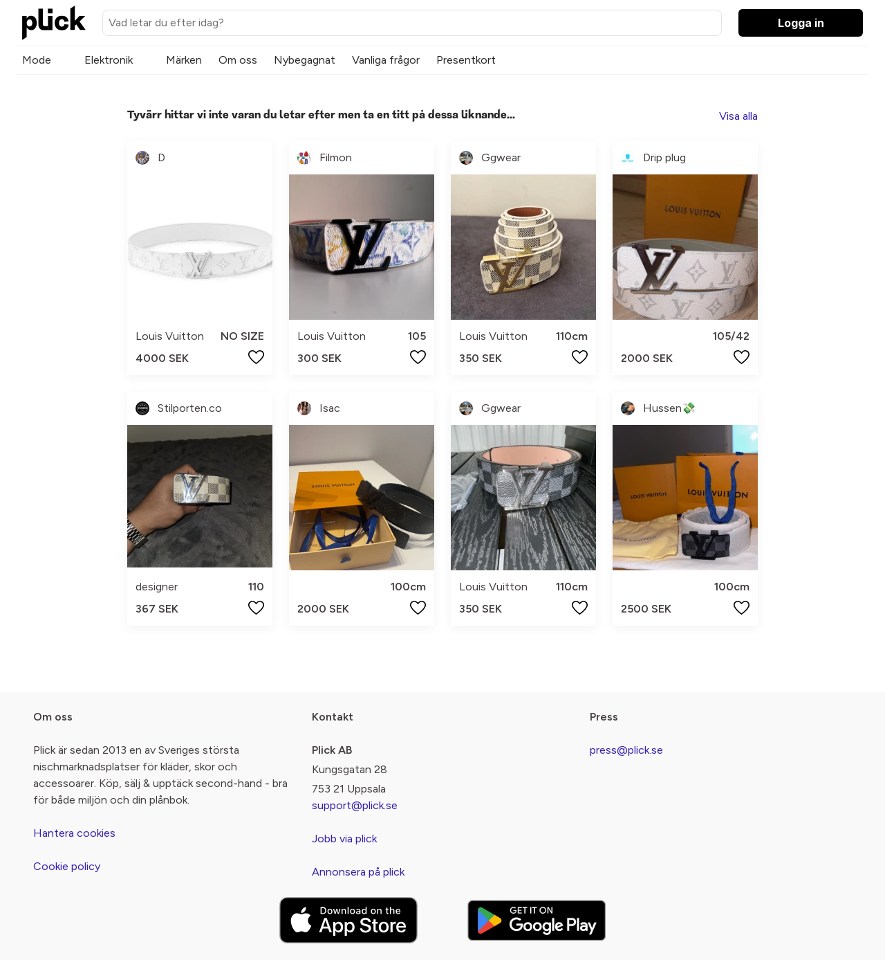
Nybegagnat (304, 59)
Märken (184, 59)
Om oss (237, 59)
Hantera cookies (74, 833)
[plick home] (54, 23)
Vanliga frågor (386, 59)
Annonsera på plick (358, 871)
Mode (36, 59)
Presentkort (466, 59)
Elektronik (108, 59)
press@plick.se (626, 750)
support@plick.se (355, 805)
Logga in (801, 23)
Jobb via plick (344, 838)
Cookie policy (66, 866)
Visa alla (738, 116)
